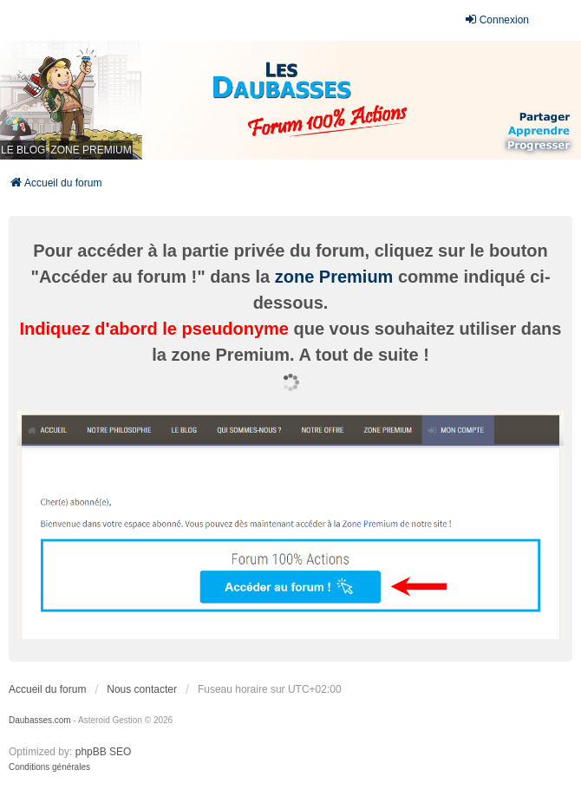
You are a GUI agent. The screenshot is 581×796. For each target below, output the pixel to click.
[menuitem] (49, 767)
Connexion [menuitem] (496, 19)
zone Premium (334, 276)
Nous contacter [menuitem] (142, 689)
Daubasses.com (40, 720)
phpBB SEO (103, 752)
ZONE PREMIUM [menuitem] (90, 150)
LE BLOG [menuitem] (23, 150)
